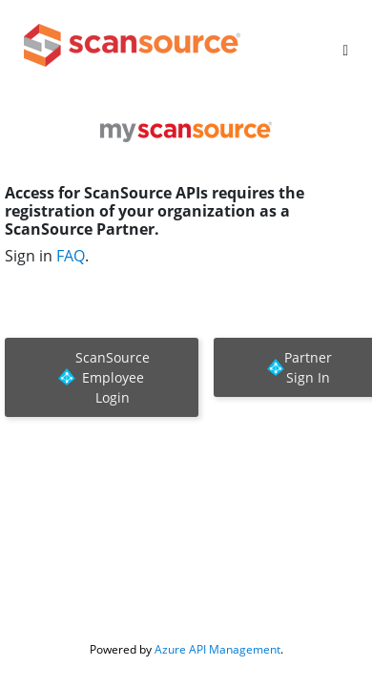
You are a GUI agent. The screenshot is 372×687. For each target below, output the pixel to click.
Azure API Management (217, 649)
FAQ (70, 255)
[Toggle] (345, 50)
